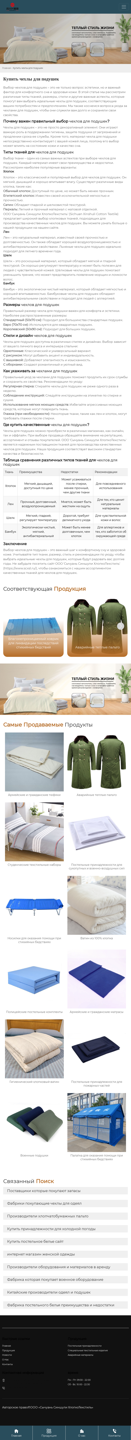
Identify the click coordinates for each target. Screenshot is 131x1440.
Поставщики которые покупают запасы (44, 1191)
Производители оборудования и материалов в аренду (58, 1267)
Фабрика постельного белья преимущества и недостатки (60, 1305)
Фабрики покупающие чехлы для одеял (44, 1203)
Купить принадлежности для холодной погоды (51, 1229)
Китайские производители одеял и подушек (49, 1292)
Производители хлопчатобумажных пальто (47, 1216)
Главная (6, 68)
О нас (82, 1432)
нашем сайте (48, 227)
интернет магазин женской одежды (41, 1254)
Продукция (49, 1432)
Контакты (114, 1432)
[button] (120, 626)
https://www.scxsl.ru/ (20, 568)
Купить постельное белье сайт (35, 1241)
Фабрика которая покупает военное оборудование (55, 1279)
